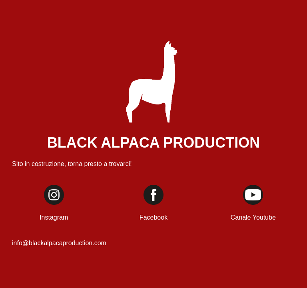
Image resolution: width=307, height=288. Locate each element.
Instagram (54, 217)
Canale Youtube (253, 217)
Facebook (153, 217)
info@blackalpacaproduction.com (59, 243)
